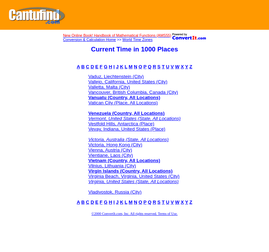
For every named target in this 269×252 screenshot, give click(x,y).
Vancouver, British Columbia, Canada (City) (133, 92)
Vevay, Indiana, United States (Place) (126, 129)
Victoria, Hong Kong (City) (115, 144)
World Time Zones (137, 39)
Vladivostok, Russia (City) (115, 192)
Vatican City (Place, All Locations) (123, 102)
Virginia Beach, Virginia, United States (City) (133, 176)
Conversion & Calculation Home (89, 39)
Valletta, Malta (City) (109, 87)
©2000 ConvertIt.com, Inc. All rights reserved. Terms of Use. (134, 214)
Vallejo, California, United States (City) (127, 81)
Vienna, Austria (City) (110, 150)
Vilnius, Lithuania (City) (112, 165)
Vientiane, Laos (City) (110, 155)
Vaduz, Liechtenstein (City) (116, 76)
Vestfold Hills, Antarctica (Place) (121, 123)
